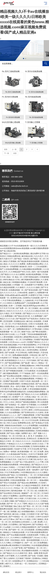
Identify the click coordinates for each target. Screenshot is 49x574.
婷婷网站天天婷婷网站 (21, 545)
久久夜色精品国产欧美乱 (17, 454)
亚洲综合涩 (32, 438)
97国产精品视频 (42, 415)
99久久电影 (19, 498)
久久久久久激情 (33, 287)
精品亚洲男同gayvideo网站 (34, 306)
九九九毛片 (39, 256)
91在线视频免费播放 (40, 545)
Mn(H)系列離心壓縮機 (13, 133)
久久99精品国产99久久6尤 (20, 272)
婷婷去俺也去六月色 (11, 280)
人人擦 (34, 522)
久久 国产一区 (9, 329)
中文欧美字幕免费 (35, 282)
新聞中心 (31, 570)
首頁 (5, 149)
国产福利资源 (5, 514)
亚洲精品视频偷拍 (26, 399)
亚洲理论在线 (16, 298)
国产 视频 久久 (40, 433)
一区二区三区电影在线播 (39, 475)
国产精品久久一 (6, 253)
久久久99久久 (43, 498)
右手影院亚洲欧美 (22, 418)
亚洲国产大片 (18, 397)
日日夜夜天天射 (33, 514)
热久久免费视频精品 (30, 457)
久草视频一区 (18, 285)
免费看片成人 (27, 433)
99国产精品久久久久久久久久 (33, 509)
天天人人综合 (9, 402)
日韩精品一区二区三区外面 (11, 436)
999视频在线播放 (19, 282)
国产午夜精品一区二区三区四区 (22, 517)
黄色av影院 (20, 407)
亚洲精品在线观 (28, 384)
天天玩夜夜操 (30, 371)
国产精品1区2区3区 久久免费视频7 (29, 316)
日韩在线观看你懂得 (11, 384)
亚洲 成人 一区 (21, 564)
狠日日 (17, 509)
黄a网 (40, 522)
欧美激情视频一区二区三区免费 (31, 451)
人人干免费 (20, 334)
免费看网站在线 (24, 423)
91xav (36, 537)
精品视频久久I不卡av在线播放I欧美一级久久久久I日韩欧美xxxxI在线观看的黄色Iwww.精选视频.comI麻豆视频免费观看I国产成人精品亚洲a (24, 22)
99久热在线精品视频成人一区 (12, 420)
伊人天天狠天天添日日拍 (10, 551)
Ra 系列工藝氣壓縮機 (13, 82)
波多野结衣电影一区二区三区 (31, 496)
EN (36, 235)
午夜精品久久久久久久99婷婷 (19, 444)
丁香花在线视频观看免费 (36, 334)
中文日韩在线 (21, 352)
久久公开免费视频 (30, 425)
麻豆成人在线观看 (34, 321)
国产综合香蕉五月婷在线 (10, 493)
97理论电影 (37, 329)
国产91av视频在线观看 (16, 535)
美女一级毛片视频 (18, 386)
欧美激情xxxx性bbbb (21, 522)
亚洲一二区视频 (15, 306)
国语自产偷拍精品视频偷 (26, 402)
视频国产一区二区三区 (31, 493)
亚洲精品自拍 (19, 321)
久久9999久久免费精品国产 (14, 303)
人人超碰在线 (28, 300)
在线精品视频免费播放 (36, 392)
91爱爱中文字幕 (35, 295)
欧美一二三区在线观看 (37, 267)
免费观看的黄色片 (23, 329)
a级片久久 (9, 564)
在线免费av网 (5, 545)
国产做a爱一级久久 (29, 363)
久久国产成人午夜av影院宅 (23, 462)
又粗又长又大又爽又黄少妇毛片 (31, 459)
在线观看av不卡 (19, 561)
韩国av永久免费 (20, 389)
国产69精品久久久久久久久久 (27, 501)
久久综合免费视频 (12, 412)
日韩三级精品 (38, 519)
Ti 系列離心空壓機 (36, 133)
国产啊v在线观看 (39, 332)
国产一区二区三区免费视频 (36, 543)
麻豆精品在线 (27, 256)
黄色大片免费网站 (10, 496)
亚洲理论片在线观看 (31, 298)
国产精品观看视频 (12, 363)
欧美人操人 (22, 350)
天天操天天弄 (41, 511)
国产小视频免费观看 (26, 415)
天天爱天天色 (7, 389)
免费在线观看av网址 (35, 264)
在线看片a (4, 485)
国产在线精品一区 (12, 405)
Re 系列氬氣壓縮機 (36, 108)
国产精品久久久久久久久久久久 (36, 313)
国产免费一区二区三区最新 (27, 308)
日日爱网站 (13, 524)
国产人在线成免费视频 (9, 269)
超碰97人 (32, 293)
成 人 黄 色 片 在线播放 (33, 436)
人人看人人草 (9, 379)
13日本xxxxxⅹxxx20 (17, 342)
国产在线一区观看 (35, 556)
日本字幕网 (10, 556)
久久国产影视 (17, 548)
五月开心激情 (27, 410)
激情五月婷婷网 (7, 478)
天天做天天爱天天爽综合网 (29, 467)
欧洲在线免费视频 (21, 253)
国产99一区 (12, 504)
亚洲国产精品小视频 (39, 418)
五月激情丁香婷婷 (23, 558)
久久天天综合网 (32, 420)
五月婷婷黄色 (22, 475)
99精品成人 (10, 407)
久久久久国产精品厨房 (16, 470)
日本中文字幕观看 (36, 454)
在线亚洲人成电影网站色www (26, 337)
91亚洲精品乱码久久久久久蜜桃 (34, 472)
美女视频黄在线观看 (30, 551)
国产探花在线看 (31, 290)
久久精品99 (4, 399)
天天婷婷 (42, 483)
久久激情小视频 (7, 501)
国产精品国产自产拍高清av (27, 319)
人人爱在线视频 (6, 337)
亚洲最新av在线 (15, 347)
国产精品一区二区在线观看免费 (28, 478)
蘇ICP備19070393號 (22, 233)
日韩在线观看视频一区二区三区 (24, 480)
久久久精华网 (21, 556)
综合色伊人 (33, 564)
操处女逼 (7, 282)
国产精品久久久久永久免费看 (13, 274)
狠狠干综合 (26, 332)
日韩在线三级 (35, 355)
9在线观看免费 (33, 303)
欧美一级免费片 (33, 470)
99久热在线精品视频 (8, 345)
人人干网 (40, 462)
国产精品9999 (25, 524)
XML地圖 (31, 235)
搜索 (45, 63)
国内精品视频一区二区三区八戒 (24, 491)
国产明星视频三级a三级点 (11, 506)
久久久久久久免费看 (17, 264)
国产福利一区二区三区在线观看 (22, 530)
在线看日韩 (43, 491)
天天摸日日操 (31, 498)
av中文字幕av (9, 519)
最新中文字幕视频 (28, 405)
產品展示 (18, 570)
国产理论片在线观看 (8, 483)
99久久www (12, 423)
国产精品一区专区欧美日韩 (38, 386)
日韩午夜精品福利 (31, 277)
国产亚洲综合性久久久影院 (32, 412)
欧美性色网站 (33, 350)
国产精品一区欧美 (21, 259)
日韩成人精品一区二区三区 (36, 397)
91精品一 (13, 467)
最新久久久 (6, 548)
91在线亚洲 (37, 441)
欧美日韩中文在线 (7, 334)
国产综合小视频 (13, 433)
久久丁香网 (22, 504)
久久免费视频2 (7, 316)
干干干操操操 (25, 373)
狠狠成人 (7, 532)
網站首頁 (6, 570)
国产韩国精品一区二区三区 (35, 548)
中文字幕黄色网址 (12, 472)
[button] (23, 58)
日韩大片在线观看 (36, 324)
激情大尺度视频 (10, 261)
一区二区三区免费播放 (23, 339)
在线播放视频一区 (16, 290)
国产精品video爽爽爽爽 (27, 483)
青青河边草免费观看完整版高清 (13, 392)
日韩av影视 (23, 293)
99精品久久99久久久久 (32, 376)
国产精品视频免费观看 (25, 379)
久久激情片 (21, 287)
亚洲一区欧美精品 (12, 540)
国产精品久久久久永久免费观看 (35, 394)
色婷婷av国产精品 (7, 475)
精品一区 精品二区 (15, 277)
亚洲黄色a (36, 558)
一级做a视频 (43, 480)
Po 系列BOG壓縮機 (13, 108)
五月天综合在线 (10, 368)
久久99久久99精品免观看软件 (24, 527)
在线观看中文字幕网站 (34, 285)
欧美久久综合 (38, 444)
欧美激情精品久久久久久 (15, 360)
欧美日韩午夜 (29, 347)
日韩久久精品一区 (25, 368)
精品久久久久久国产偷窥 (38, 504)
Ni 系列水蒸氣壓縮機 (36, 82)
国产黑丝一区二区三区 (32, 506)
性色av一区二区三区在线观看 (26, 488)
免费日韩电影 (34, 352)
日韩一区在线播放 (12, 410)
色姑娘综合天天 (7, 418)
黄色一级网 (33, 553)
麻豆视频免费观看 (10, 373)
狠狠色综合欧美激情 (13, 425)
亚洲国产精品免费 (10, 381)
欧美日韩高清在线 (18, 438)
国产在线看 (10, 352)
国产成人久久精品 (23, 519)
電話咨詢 (43, 570)
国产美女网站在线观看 (12, 376)
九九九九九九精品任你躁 (35, 311)
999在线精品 (25, 465)
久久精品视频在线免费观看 (31, 269)
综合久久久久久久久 (15, 311)
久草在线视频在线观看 (37, 389)
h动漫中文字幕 (20, 449)
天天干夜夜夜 (16, 313)
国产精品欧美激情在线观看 (29, 261)
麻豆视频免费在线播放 (30, 280)
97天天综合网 (33, 449)
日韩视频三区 (5, 397)
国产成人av (14, 366)
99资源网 (14, 399)
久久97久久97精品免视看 (21, 428)
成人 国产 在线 (9, 350)
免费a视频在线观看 (20, 355)
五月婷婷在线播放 (38, 446)
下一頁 (6, 153)
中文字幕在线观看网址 (27, 345)
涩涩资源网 (8, 321)
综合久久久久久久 (23, 441)
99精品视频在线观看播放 (24, 431)
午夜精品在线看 (18, 532)
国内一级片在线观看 (40, 272)
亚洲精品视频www (27, 366)
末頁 (14, 153)
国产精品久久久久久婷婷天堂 (15, 553)
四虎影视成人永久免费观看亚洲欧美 (20, 326)
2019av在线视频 (22, 446)
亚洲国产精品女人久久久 (37, 342)
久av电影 (7, 527)
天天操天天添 (11, 459)
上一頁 (14, 149)
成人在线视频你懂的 (26, 511)
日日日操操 (31, 360)
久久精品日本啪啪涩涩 (31, 485)
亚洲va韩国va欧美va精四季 (16, 295)
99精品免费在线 (14, 256)
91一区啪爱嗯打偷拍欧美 (17, 267)
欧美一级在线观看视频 (30, 540)
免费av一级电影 (10, 451)
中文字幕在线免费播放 (12, 300)
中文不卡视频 (15, 485)
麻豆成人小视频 (19, 514)
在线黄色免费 (33, 535)
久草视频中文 (18, 543)
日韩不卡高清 (25, 381)
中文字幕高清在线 (20, 324)
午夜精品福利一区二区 (29, 358)
